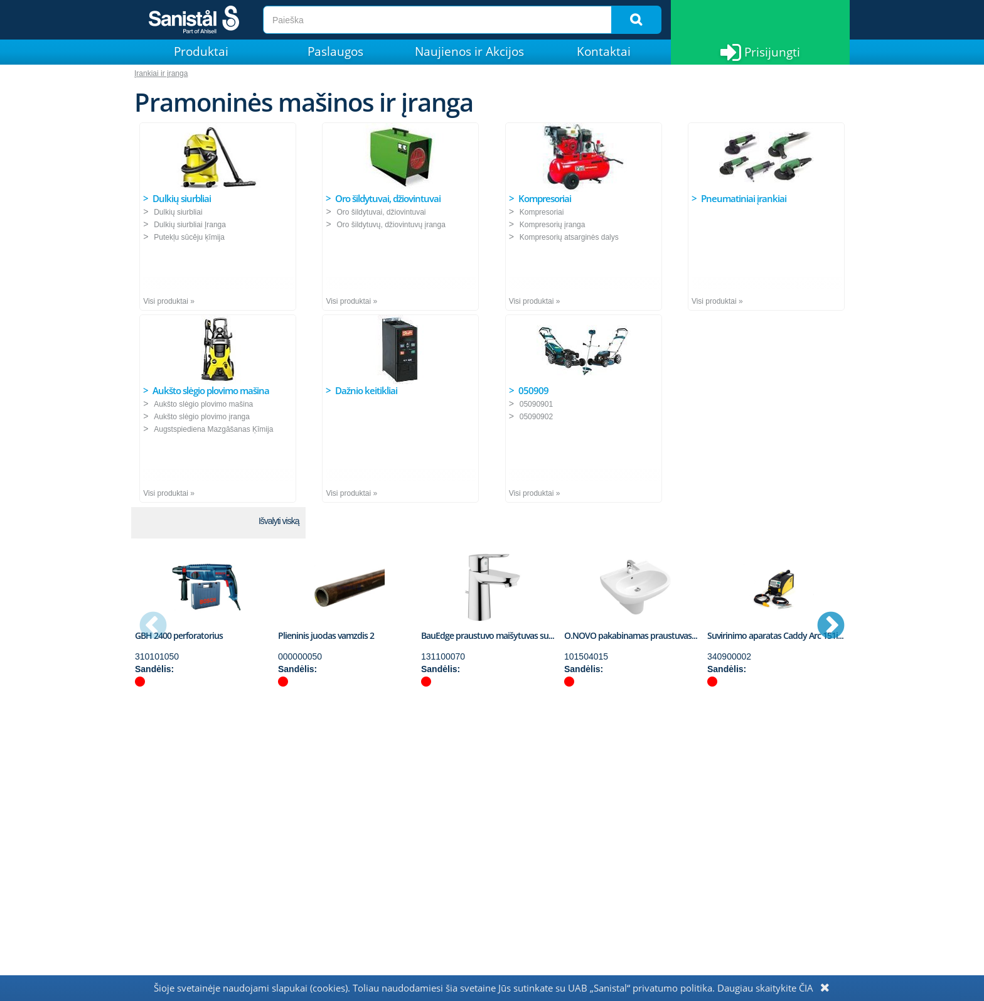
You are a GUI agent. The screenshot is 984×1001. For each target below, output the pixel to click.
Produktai (201, 51)
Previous (153, 626)
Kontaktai (604, 51)
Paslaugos (335, 51)
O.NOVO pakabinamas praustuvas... (630, 635)
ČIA (806, 988)
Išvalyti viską (279, 521)
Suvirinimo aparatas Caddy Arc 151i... (775, 635)
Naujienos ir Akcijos (469, 51)
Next (831, 626)
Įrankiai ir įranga (161, 73)
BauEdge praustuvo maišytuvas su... (487, 635)
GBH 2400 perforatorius (179, 635)
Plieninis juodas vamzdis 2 (326, 635)
